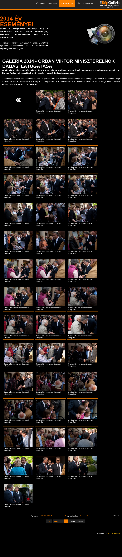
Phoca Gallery (114, 533)
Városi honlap (84, 3)
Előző (56, 521)
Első (49, 521)
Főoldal (40, 3)
